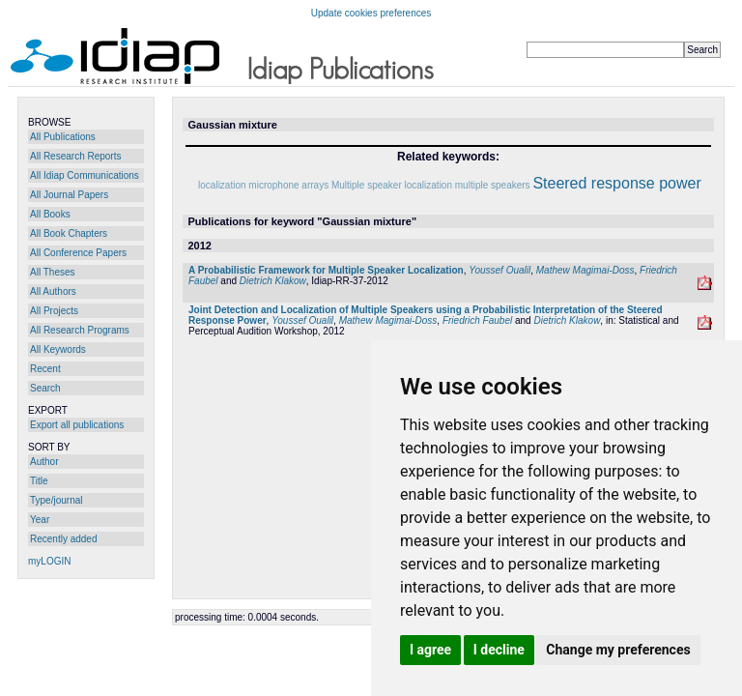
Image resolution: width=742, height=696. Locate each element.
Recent (45, 368)
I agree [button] (430, 649)
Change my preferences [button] (618, 649)
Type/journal (56, 500)
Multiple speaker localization (391, 185)
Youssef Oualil (499, 270)
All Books (50, 214)
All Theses (52, 272)
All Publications (63, 136)
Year (39, 519)
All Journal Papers (69, 194)
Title (39, 481)
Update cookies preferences (371, 13)
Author (44, 461)
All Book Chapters (68, 233)
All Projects (54, 310)
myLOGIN (49, 561)
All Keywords (58, 349)
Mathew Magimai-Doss (585, 270)
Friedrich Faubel (477, 320)
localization (221, 185)
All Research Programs (79, 330)
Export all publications (77, 425)
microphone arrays (288, 185)
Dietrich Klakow (273, 281)
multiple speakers (492, 185)
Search (45, 388)
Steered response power (616, 183)
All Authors (53, 291)
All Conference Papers (78, 252)
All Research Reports (75, 156)
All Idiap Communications (84, 175)
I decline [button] (499, 649)
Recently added (64, 539)
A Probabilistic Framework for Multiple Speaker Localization (326, 270)
